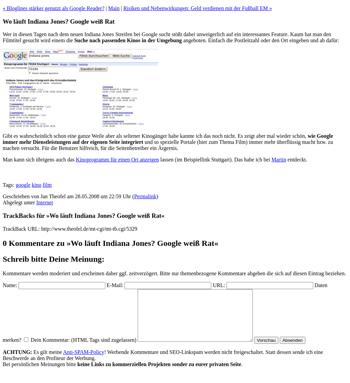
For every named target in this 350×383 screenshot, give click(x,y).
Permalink (145, 196)
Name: (10, 285)
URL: (219, 285)
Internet (44, 202)
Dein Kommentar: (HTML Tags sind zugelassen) (83, 350)
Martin (278, 159)
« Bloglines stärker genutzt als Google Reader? (53, 8)
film (47, 185)
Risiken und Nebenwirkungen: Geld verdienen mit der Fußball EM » (197, 8)
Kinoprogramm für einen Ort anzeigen (117, 159)
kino (36, 185)
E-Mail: (115, 285)
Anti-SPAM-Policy (83, 362)
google (23, 185)
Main (113, 8)
